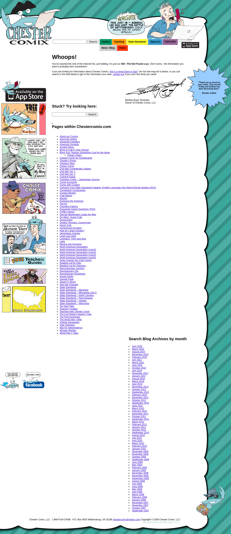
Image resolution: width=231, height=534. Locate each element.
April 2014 (137, 384)
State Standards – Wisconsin (74, 303)
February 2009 (139, 467)
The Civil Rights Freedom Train (75, 314)
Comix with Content (70, 185)
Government (66, 220)
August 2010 (138, 435)
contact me (118, 74)
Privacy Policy (74, 155)
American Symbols (69, 144)
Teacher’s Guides (69, 309)
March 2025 (138, 349)
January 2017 (139, 376)
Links (62, 241)
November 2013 (140, 386)
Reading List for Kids (70, 263)
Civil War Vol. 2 (67, 174)
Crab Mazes (66, 195)
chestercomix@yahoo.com (126, 519)
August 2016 (138, 378)
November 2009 (140, 454)
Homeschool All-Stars (71, 228)
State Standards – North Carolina (77, 295)
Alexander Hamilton (70, 141)
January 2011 (139, 427)
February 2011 (139, 424)
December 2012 (140, 397)
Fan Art (63, 203)
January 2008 (139, 500)
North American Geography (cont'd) (78, 249)
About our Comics (69, 136)
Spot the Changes (69, 284)
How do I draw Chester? (72, 230)
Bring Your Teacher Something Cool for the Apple (85, 152)
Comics (106, 41)
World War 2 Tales (69, 333)
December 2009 (140, 451)
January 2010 (139, 448)
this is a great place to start (123, 71)
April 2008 (137, 492)
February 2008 (139, 497)
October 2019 (139, 368)
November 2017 (140, 373)
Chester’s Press (68, 160)
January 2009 (139, 470)
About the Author (68, 139)
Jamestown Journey (70, 233)
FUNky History (67, 212)
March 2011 (138, 421)
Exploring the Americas (71, 201)
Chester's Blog (67, 163)
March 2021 (138, 362)
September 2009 (140, 459)
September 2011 (140, 419)
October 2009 (139, 456)
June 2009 (137, 462)
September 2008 (140, 478)
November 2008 (140, 475)
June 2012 (137, 405)
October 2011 (139, 416)
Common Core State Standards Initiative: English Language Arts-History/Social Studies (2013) (108, 187)
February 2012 (139, 411)
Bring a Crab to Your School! (74, 150)
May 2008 (137, 489)
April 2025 (137, 346)
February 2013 (139, 395)
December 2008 (140, 473)
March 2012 (138, 408)
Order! (122, 48)
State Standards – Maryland (74, 290)
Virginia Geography (70, 322)
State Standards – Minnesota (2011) (78, 292)
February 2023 (139, 357)
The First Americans (70, 317)
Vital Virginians (67, 325)
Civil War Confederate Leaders (75, 168)
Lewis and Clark (68, 236)
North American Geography (74, 247)
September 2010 (140, 432)
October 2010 (139, 430)
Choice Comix (67, 166)
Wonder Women (68, 330)
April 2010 (137, 440)
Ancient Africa (67, 147)
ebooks (63, 198)
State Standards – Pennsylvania (76, 298)
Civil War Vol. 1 (67, 171)
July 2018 (137, 370)
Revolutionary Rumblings (72, 273)
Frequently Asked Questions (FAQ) (77, 209)
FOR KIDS (170, 41)
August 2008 (138, 481)
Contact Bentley (68, 193)
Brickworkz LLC (170, 522)
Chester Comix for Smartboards (76, 158)
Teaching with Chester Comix (75, 311)
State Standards (137, 41)
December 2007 (140, 502)
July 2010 (137, 438)
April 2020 (137, 365)
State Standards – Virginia (73, 300)
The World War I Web (71, 319)
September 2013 (140, 392)
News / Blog (108, 48)
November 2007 (140, 505)
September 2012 (140, 403)
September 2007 (140, 510)
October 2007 (139, 508)
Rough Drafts (66, 276)
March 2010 (138, 443)
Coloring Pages (67, 176)
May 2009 (137, 465)
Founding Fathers (69, 206)
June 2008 (137, 486)
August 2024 (138, 351)
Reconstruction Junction (72, 268)
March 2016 (138, 381)
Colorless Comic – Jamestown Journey (80, 179)
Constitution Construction (72, 190)
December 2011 (140, 413)
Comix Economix (68, 182)
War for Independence (71, 327)
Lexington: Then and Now (73, 238)
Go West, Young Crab (71, 217)
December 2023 (140, 354)
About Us (155, 41)
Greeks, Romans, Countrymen (75, 222)
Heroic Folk (65, 225)
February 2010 (139, 446)
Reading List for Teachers (73, 265)
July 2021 (137, 360)
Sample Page (67, 279)
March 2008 (138, 494)
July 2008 (137, 483)
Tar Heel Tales (67, 306)
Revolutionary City (69, 271)
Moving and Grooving (71, 244)
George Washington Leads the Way (78, 214)
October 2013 (139, 389)
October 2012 (139, 400)
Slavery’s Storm (68, 282)
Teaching (119, 41)
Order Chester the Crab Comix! (76, 260)
